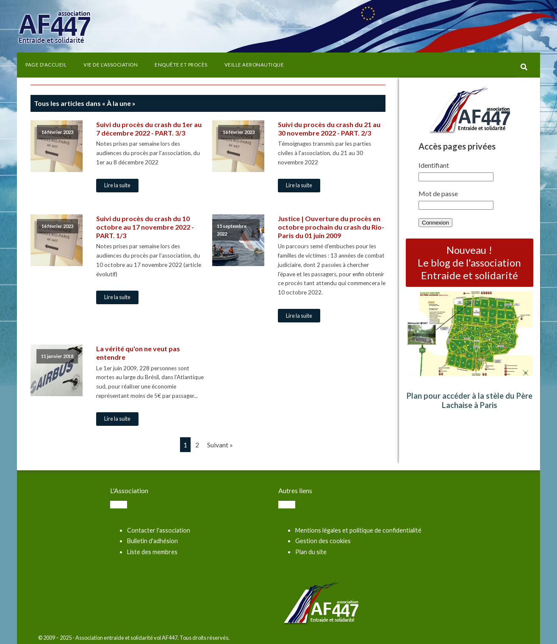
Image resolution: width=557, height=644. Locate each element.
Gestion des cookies (323, 540)
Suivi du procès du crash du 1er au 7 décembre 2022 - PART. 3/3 (149, 128)
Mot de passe (438, 193)
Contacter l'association (158, 530)
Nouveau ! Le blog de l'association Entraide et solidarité (469, 262)
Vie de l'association (110, 64)
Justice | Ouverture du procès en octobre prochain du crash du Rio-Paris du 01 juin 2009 (331, 226)
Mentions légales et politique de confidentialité (358, 530)
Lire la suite (117, 185)
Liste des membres (152, 551)
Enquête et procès (181, 64)
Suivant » (220, 445)
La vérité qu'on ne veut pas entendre (138, 352)
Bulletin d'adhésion (152, 540)
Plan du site (311, 551)
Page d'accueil (46, 64)
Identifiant (433, 165)
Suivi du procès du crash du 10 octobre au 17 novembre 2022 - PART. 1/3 (145, 226)
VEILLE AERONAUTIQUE (254, 64)
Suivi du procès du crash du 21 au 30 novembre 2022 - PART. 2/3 (329, 128)
